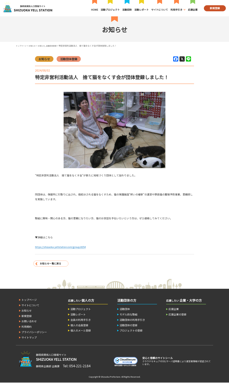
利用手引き (176, 9)
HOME (94, 9)
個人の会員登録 (79, 325)
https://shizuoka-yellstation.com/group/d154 (62, 247)
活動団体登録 (56, 45)
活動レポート (141, 9)
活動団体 (127, 9)
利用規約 (26, 327)
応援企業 (193, 9)
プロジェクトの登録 (131, 331)
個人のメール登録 (80, 331)
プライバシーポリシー (34, 332)
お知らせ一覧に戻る (51, 263)
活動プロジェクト (110, 9)
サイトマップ (29, 337)
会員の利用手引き (80, 320)
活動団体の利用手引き (132, 320)
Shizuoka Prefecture (110, 376)
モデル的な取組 (128, 314)
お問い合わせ (29, 321)
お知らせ (35, 45)
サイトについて (159, 9)
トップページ (22, 45)
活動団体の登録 (128, 325)
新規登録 (215, 8)
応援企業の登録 (177, 314)
